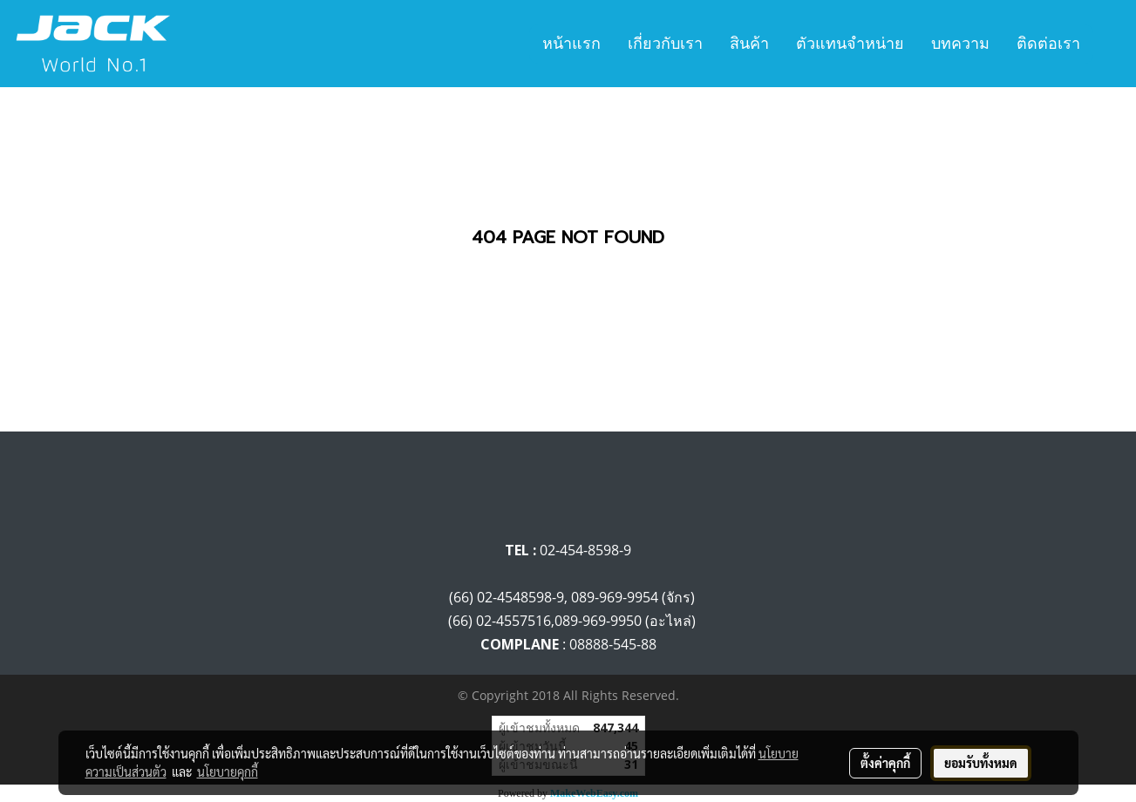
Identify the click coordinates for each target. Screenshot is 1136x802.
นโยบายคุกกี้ (227, 771)
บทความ (960, 43)
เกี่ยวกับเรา (665, 43)
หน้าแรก (571, 43)
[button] (1109, 44)
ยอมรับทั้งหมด (980, 763)
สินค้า (749, 43)
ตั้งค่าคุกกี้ (885, 763)
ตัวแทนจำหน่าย (850, 43)
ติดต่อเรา (1048, 43)
